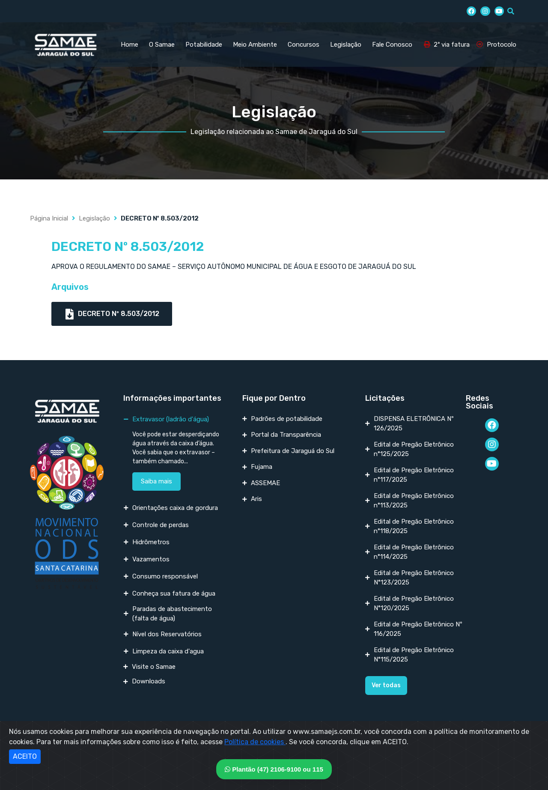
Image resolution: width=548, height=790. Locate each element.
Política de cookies (255, 742)
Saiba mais (156, 481)
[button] (386, 685)
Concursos (303, 44)
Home (129, 44)
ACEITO (25, 756)
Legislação (345, 44)
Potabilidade (203, 44)
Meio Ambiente (255, 44)
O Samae (162, 44)
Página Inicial (49, 218)
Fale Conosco (392, 44)
